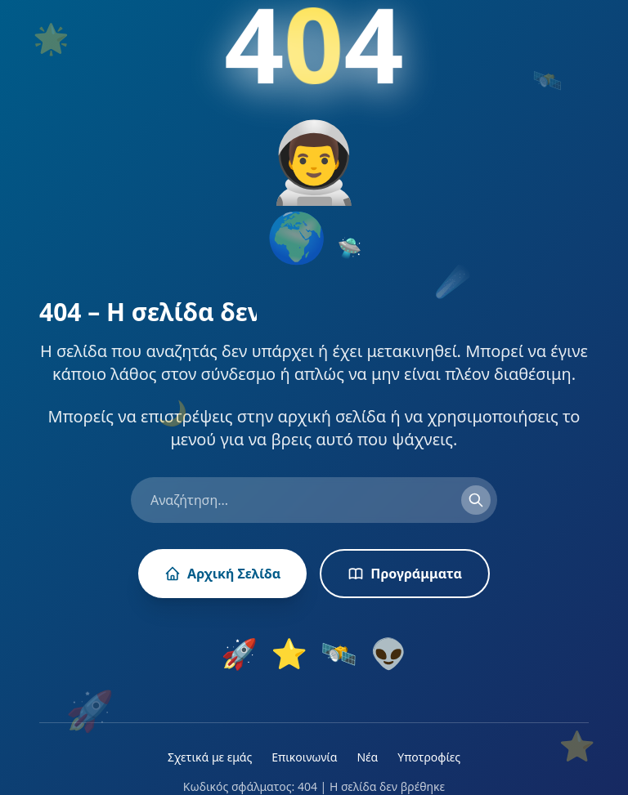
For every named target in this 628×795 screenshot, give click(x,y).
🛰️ (339, 653)
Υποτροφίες (428, 757)
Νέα (367, 757)
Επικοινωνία (304, 757)
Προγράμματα (405, 574)
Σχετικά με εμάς (210, 757)
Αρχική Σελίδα (222, 574)
